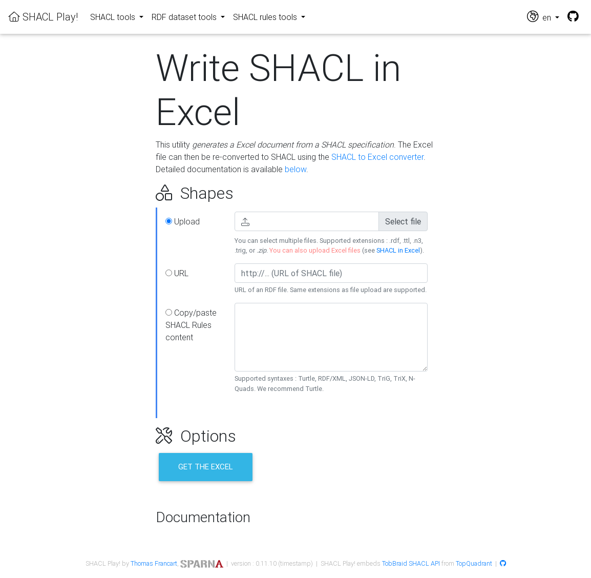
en (540, 17)
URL (176, 273)
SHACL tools (113, 17)
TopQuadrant (474, 563)
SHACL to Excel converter (377, 157)
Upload (182, 221)
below (295, 169)
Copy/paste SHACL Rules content (191, 324)
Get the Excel (205, 466)
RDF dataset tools (185, 17)
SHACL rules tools (266, 17)
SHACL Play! (43, 16)
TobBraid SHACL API (411, 563)
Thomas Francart (154, 563)
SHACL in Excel (398, 250)
